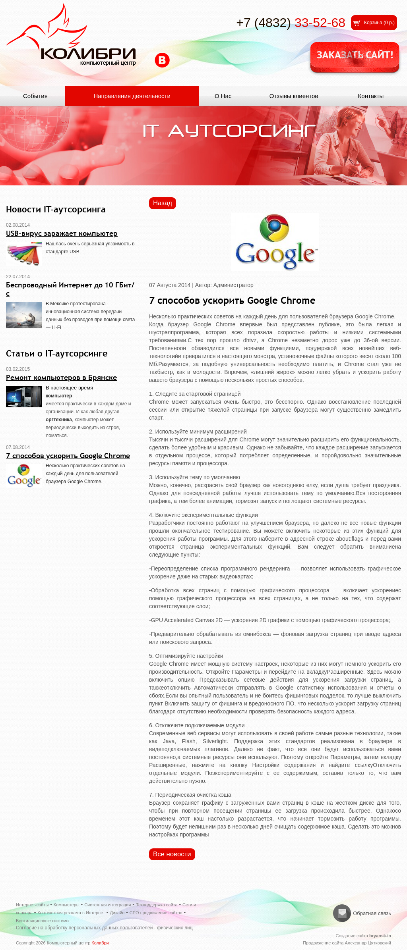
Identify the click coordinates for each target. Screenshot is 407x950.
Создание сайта (363, 935)
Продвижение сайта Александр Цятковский (347, 942)
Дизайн (117, 912)
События (35, 95)
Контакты (371, 95)
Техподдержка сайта (157, 904)
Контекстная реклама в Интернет (71, 912)
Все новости (172, 854)
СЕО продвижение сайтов (156, 912)
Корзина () (379, 22)
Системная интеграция (107, 904)
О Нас (223, 95)
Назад (162, 203)
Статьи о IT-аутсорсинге (57, 353)
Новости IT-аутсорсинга (56, 209)
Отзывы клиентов (293, 95)
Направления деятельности (131, 95)
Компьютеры (66, 904)
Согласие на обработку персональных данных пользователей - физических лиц (104, 928)
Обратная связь (372, 913)
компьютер (59, 396)
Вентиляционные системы (43, 920)
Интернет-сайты (32, 904)
